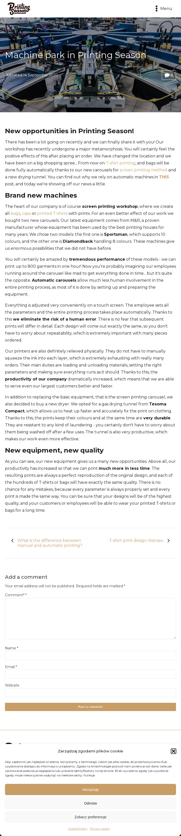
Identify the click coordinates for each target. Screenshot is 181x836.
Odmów (90, 803)
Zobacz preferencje (90, 817)
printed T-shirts (52, 213)
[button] (173, 751)
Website (12, 685)
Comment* (16, 595)
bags (15, 213)
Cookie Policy (78, 829)
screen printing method (143, 170)
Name (11, 648)
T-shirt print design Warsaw (136, 540)
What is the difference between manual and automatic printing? (49, 543)
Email (11, 667)
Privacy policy (100, 829)
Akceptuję (90, 789)
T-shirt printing (120, 163)
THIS (164, 177)
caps (26, 213)
